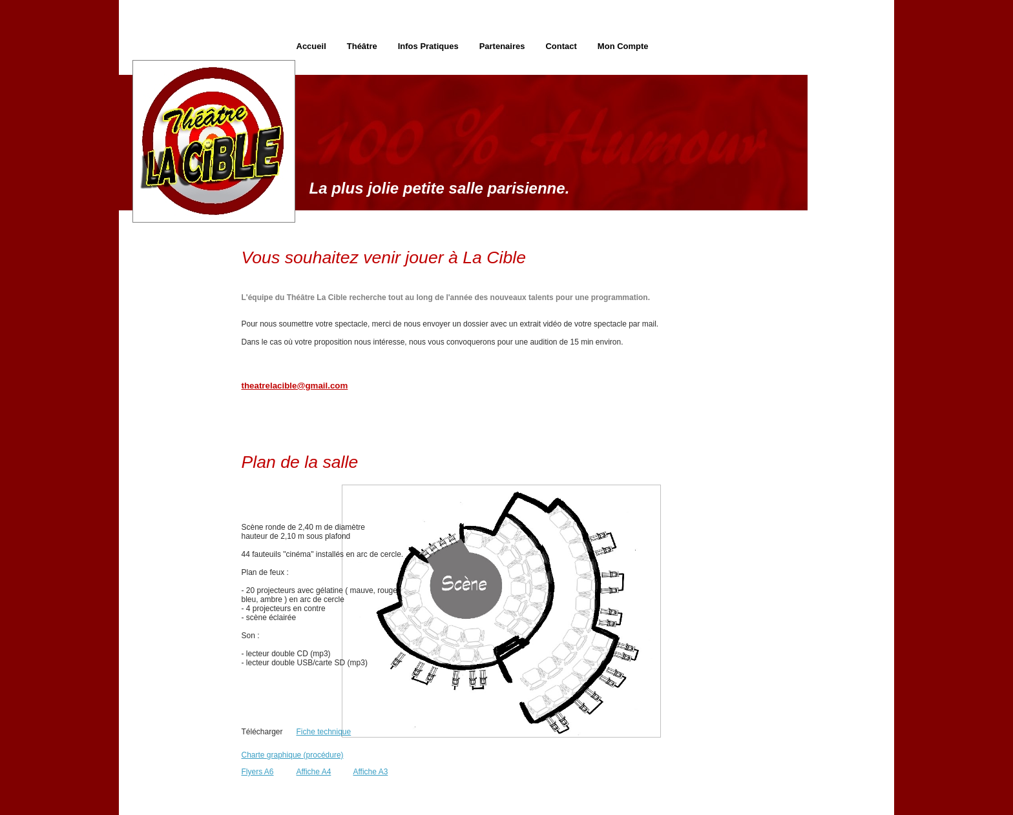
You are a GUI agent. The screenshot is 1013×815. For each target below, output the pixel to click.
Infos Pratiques (428, 46)
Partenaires (502, 46)
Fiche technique (324, 731)
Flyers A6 (258, 771)
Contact (560, 46)
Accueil (311, 46)
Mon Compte (623, 46)
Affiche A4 (314, 771)
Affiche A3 (370, 771)
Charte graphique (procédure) (293, 755)
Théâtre (362, 46)
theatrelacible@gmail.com (295, 385)
